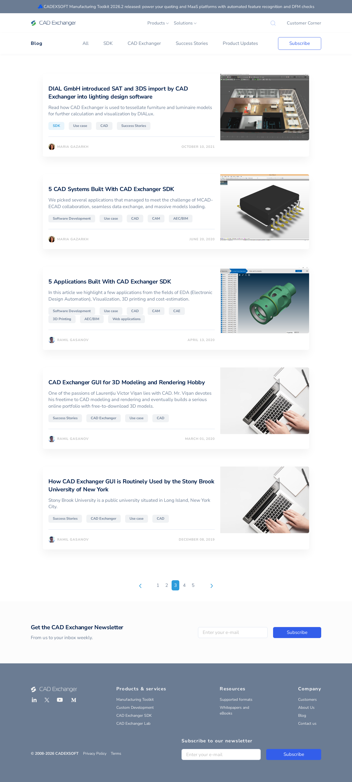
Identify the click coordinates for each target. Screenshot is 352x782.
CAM (156, 218)
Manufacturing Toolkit (135, 699)
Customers (307, 699)
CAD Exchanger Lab (133, 723)
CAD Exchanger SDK (134, 715)
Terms (116, 753)
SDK (108, 43)
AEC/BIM (180, 218)
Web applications (126, 319)
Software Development (72, 218)
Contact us (307, 723)
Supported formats (236, 699)
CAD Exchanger (144, 43)
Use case (80, 125)
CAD (104, 125)
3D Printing (62, 319)
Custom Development (135, 707)
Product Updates (240, 43)
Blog (36, 43)
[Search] (273, 23)
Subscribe (299, 43)
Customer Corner (304, 23)
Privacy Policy (94, 753)
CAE (176, 311)
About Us (306, 707)
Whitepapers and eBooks (234, 710)
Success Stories (192, 43)
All (85, 43)
